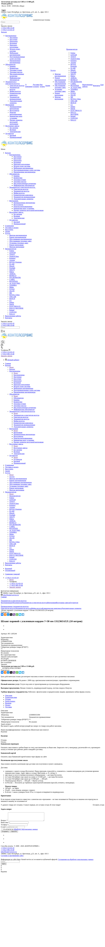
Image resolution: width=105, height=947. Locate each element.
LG (10, 300)
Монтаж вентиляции (16, 247)
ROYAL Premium (15, 262)
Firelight (12, 268)
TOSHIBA (13, 285)
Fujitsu (11, 251)
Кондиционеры (15, 155)
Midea (11, 287)
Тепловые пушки (20, 180)
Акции (7, 231)
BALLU (12, 314)
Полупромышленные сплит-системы (27, 170)
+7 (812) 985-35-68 (7, 28)
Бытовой (17, 222)
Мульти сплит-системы (22, 166)
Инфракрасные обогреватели (24, 185)
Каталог (8, 153)
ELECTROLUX (15, 306)
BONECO (12, 276)
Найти (4, 865)
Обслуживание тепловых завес (20, 241)
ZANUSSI (13, 312)
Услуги (7, 233)
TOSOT (12, 254)
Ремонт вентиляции (16, 245)
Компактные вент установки (24, 208)
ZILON (11, 291)
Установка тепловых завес (18, 243)
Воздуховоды (18, 205)
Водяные (17, 216)
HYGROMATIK (15, 277)
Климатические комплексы (23, 195)
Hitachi (11, 266)
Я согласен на (20, 831)
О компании (9, 226)
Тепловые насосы (20, 181)
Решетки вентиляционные (23, 206)
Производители (10, 249)
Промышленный (20, 224)
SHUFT (12, 270)
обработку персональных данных (26, 831)
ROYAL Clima (14, 295)
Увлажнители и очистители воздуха (22, 187)
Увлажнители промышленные (24, 197)
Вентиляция (14, 201)
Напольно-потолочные (22, 164)
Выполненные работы (13, 316)
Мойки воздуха (19, 193)
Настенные (18, 157)
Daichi (11, 304)
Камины (17, 176)
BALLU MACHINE (16, 308)
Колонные (17, 162)
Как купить (9, 229)
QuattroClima (14, 256)
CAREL (12, 279)
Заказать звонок (6, 356)
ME (10, 293)
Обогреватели (14, 174)
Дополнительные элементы (23, 199)
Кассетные (17, 158)
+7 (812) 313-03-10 (7, 30)
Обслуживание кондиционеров (20, 239)
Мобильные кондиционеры (23, 168)
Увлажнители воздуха (21, 191)
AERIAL (12, 274)
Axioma (12, 260)
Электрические (19, 218)
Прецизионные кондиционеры (24, 172)
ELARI (11, 264)
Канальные (18, 160)
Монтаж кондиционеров (18, 235)
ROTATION (13, 281)
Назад (11, 367)
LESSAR (12, 252)
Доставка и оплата (11, 228)
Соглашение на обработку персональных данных (75, 861)
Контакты (8, 318)
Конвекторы (18, 178)
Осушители (13, 220)
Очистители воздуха (21, 189)
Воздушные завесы (16, 212)
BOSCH (12, 299)
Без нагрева (18, 214)
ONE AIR (12, 297)
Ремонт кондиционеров (17, 237)
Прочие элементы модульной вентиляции (28, 210)
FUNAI (12, 289)
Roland (11, 310)
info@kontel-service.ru (11, 595)
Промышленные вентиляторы (24, 203)
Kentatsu (12, 258)
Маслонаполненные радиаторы (25, 183)
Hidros (11, 272)
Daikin (11, 302)
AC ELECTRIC (14, 283)
